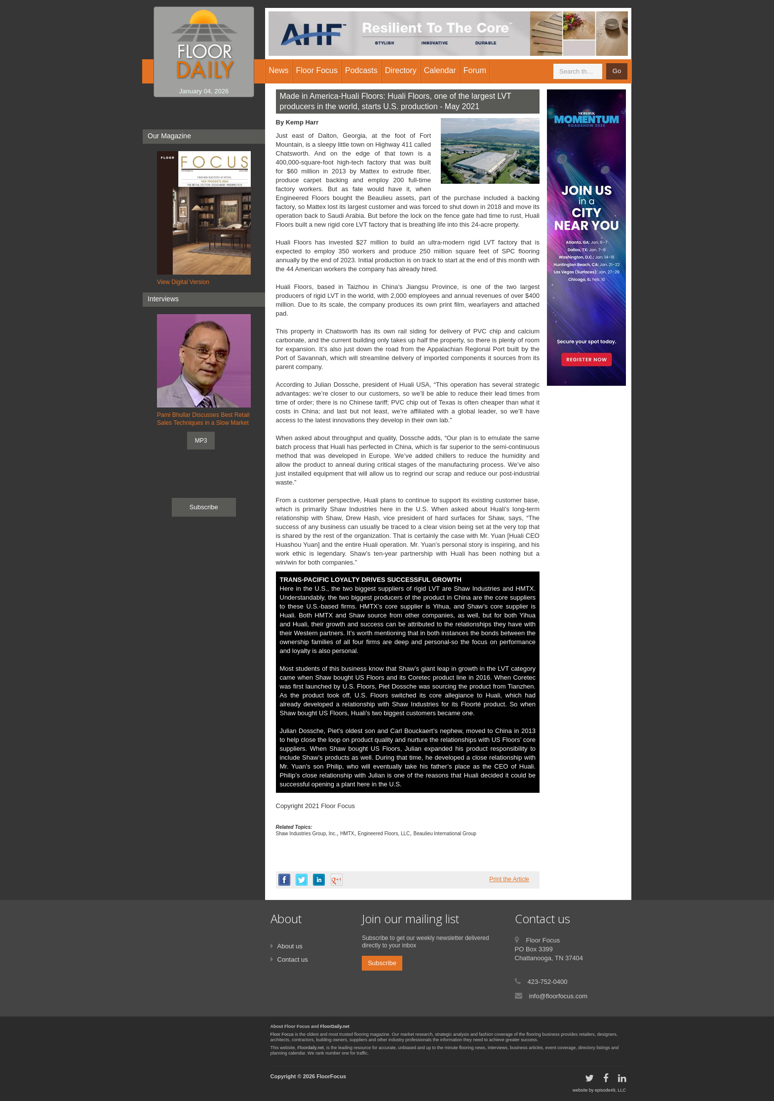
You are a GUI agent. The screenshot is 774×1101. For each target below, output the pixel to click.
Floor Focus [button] (317, 70)
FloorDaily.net (334, 1026)
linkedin (319, 880)
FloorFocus (331, 1076)
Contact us (292, 959)
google (337, 880)
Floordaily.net (311, 1047)
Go (617, 71)
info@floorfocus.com (558, 996)
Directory (401, 70)
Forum (475, 70)
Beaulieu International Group (445, 833)
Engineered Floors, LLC (384, 833)
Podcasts (361, 70)
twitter (302, 880)
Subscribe (204, 507)
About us (290, 946)
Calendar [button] (440, 70)
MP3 (201, 440)
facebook (284, 880)
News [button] (279, 70)
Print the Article (509, 879)
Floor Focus (282, 1034)
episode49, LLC (610, 1090)
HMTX (347, 833)
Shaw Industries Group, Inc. (306, 833)
